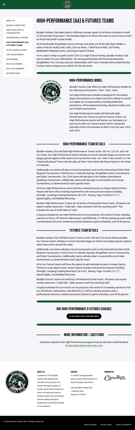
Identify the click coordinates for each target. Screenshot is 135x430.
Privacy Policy (106, 424)
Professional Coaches (17, 37)
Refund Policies (90, 424)
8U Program (12, 59)
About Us (10, 20)
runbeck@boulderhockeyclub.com (84, 345)
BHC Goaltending (14, 64)
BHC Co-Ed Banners (15, 68)
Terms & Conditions (123, 424)
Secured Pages (13, 73)
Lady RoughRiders (15, 54)
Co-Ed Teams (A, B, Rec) (16, 50)
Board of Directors (15, 25)
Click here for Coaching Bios (84, 316)
